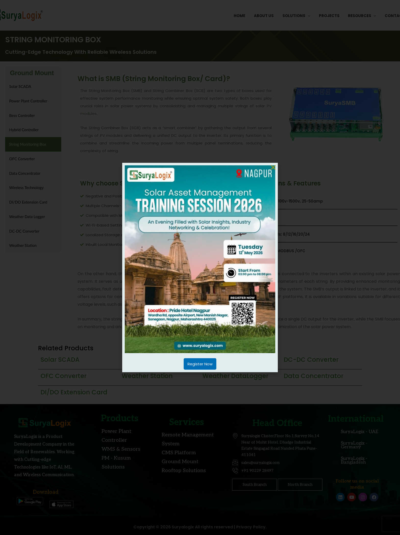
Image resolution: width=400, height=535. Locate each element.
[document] (200, 267)
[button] (273, 167)
